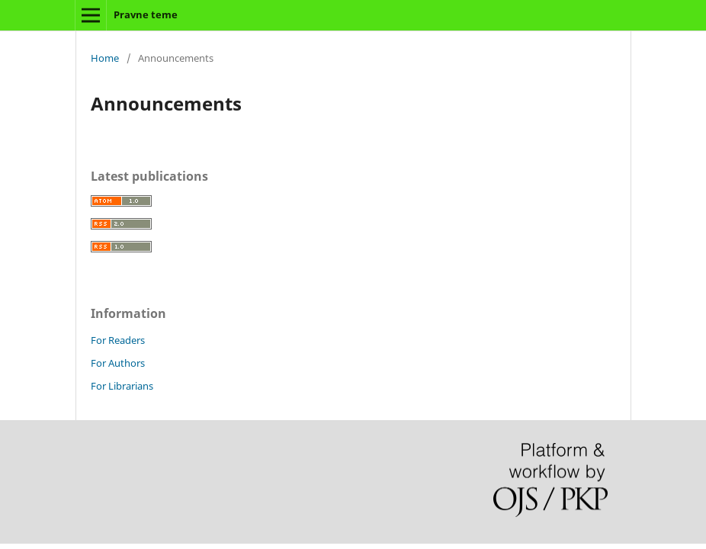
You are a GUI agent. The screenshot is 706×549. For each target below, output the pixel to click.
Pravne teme (146, 14)
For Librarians (122, 386)
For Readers (118, 340)
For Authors (118, 363)
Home (105, 58)
